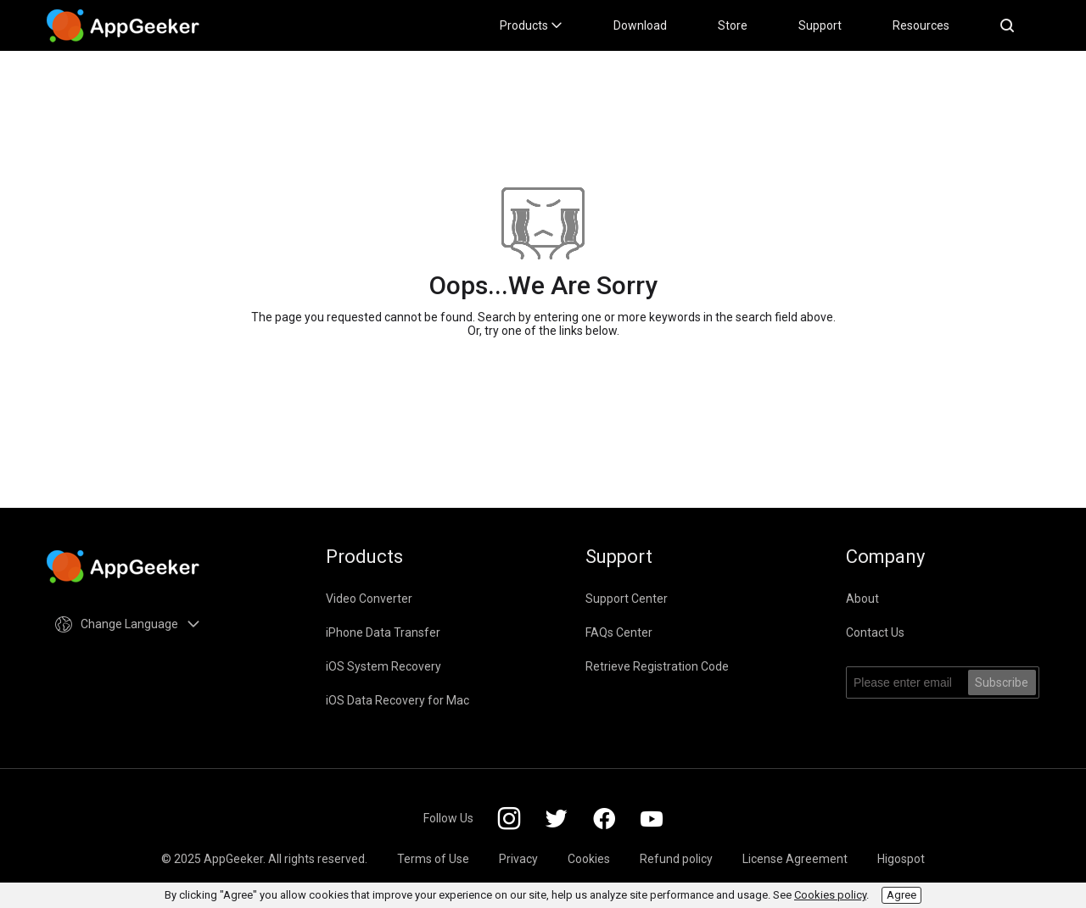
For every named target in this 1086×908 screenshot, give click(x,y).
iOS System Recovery (383, 666)
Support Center (626, 598)
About (862, 598)
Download (640, 25)
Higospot (901, 859)
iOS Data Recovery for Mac (397, 700)
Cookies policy (830, 895)
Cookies (589, 859)
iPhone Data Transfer (383, 632)
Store (732, 25)
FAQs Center (618, 632)
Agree (901, 895)
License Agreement (795, 859)
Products (531, 25)
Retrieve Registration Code (657, 666)
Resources (921, 25)
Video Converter (369, 598)
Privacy (518, 859)
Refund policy (676, 859)
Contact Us (875, 632)
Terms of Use (433, 859)
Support (820, 25)
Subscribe (1001, 682)
